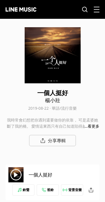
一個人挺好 (40, 174)
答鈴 (48, 189)
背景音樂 (72, 189)
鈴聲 (23, 189)
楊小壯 (52, 100)
